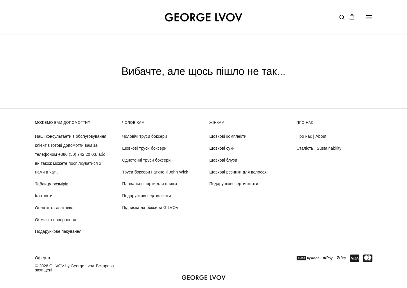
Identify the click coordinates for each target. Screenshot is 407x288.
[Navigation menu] (369, 17)
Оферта (42, 257)
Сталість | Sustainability (319, 148)
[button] (342, 17)
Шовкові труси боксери (144, 148)
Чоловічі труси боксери (144, 136)
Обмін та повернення (55, 219)
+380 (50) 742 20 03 (77, 154)
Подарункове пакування (58, 231)
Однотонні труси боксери (146, 160)
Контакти (44, 196)
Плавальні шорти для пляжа (149, 183)
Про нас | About (312, 136)
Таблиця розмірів (52, 184)
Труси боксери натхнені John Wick (155, 172)
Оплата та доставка (54, 207)
